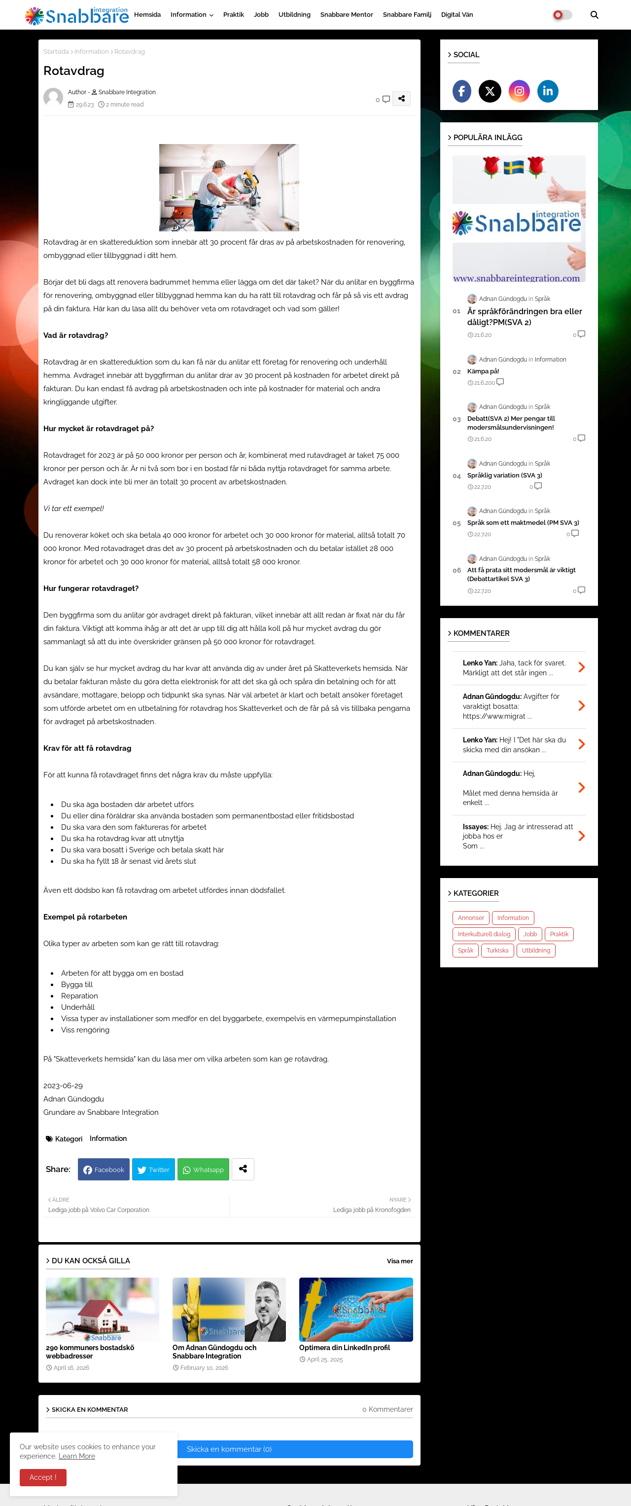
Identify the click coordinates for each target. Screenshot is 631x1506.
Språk (465, 950)
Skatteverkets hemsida (95, 1059)
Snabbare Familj (407, 14)
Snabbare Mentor (346, 14)
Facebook (109, 1170)
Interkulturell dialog (484, 934)
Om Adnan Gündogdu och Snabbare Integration (214, 1352)
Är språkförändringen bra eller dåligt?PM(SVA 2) (524, 317)
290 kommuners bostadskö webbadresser (90, 1352)
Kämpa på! (483, 371)
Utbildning (295, 14)
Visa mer (400, 1261)
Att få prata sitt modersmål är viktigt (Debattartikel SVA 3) (521, 574)
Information (189, 14)
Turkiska (498, 950)
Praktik (233, 14)
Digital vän (457, 14)
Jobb (261, 14)
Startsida (56, 51)
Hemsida (147, 14)
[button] (594, 15)
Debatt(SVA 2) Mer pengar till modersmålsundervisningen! (511, 423)
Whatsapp (208, 1170)
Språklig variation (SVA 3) (504, 475)
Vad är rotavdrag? (76, 335)
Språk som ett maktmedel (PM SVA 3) (523, 522)
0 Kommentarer (387, 1409)
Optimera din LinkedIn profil (344, 1348)
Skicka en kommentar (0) (229, 1449)
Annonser (471, 918)
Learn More (77, 1456)
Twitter (159, 1170)
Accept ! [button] (43, 1477)
